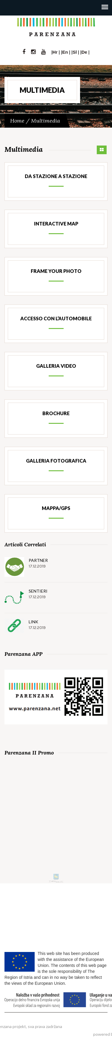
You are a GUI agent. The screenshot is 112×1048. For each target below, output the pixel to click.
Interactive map (56, 223)
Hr (55, 52)
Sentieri (38, 590)
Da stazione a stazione (56, 176)
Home (17, 120)
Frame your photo (56, 271)
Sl (75, 52)
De (84, 52)
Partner (38, 560)
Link (33, 621)
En (65, 52)
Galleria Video (56, 366)
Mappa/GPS (56, 508)
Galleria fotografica (56, 460)
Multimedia (45, 120)
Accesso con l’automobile (56, 318)
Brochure (56, 413)
